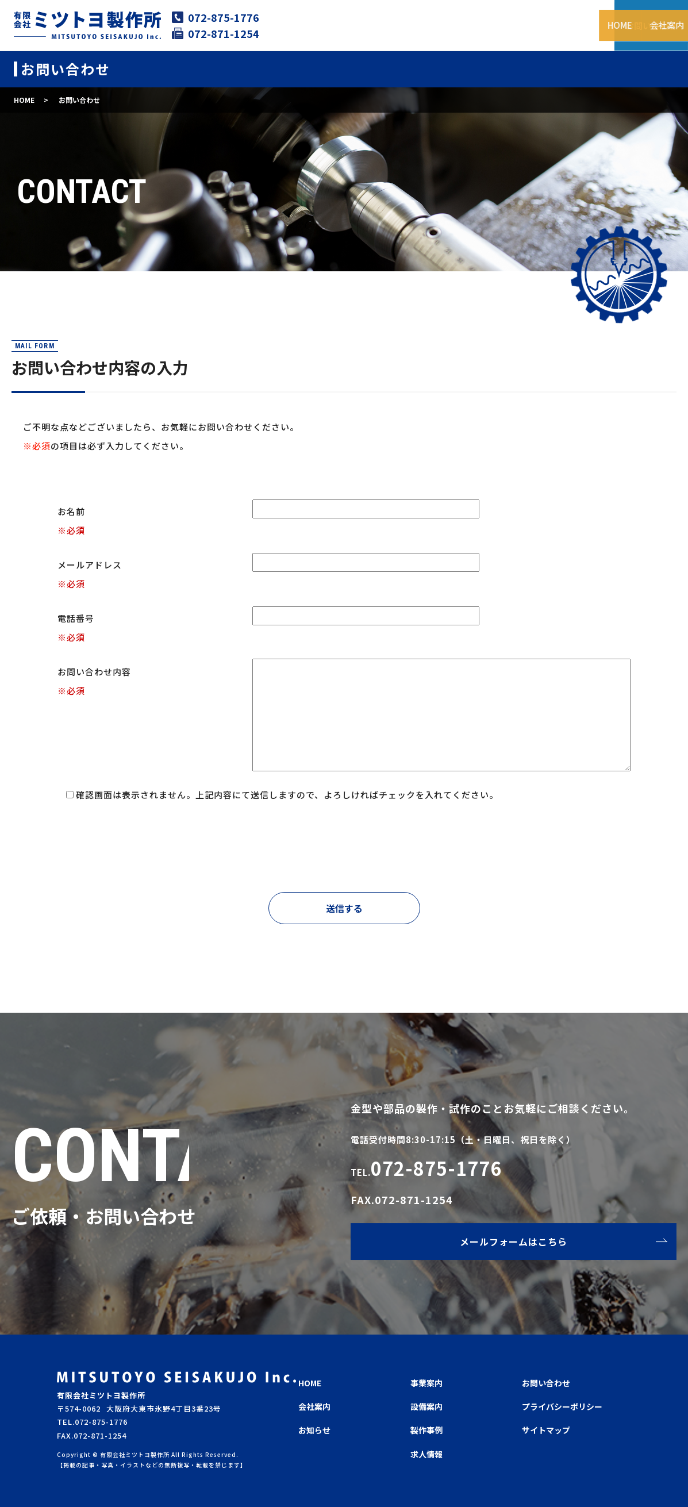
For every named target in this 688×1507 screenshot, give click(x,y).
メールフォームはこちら (513, 1241)
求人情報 (581, 24)
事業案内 (426, 24)
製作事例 (530, 24)
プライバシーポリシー (562, 1406)
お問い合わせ (546, 1383)
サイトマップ (546, 1430)
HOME (327, 24)
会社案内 (375, 24)
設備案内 (478, 24)
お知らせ (314, 1430)
